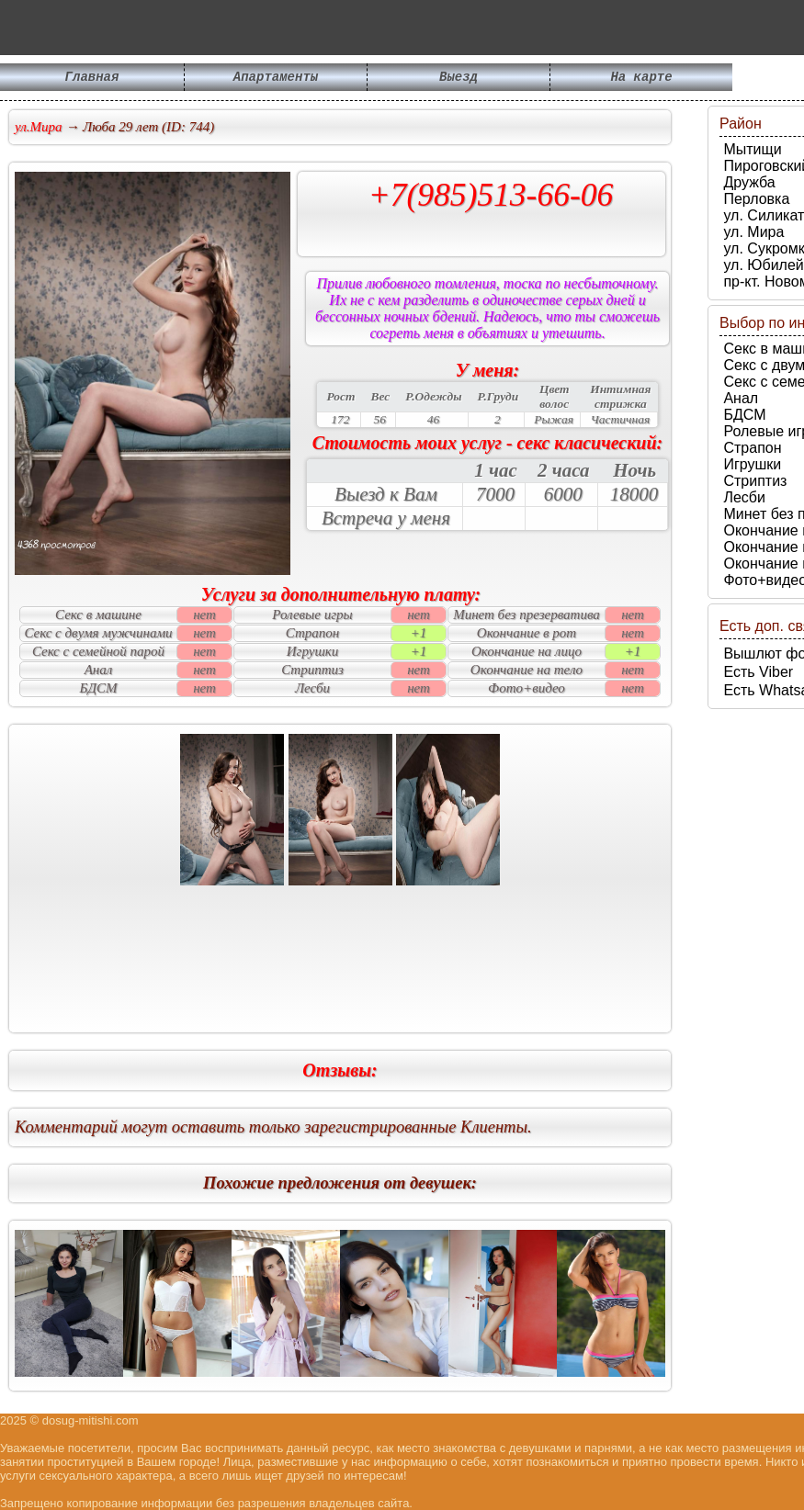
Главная (92, 78)
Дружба (747, 182)
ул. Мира (751, 232)
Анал (738, 398)
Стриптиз (753, 481)
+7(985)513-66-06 (491, 194)
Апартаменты (275, 78)
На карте (641, 78)
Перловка (754, 199)
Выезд (458, 78)
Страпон (750, 448)
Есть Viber (756, 672)
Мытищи (750, 149)
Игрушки (750, 464)
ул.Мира (38, 126)
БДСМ (742, 415)
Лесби (742, 497)
